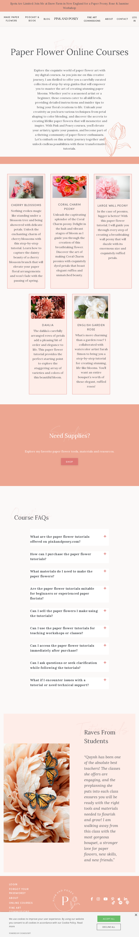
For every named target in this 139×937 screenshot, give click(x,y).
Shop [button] (69, 463)
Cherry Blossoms (26, 206)
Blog (47, 19)
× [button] (135, 915)
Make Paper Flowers (11, 19)
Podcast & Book (32, 19)
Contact (122, 19)
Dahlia (48, 326)
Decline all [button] (108, 927)
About (109, 19)
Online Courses (21, 903)
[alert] (69, 924)
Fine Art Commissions (92, 19)
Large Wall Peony (113, 207)
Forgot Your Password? (19, 891)
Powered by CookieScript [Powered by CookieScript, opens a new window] (20, 933)
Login (13, 884)
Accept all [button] (109, 918)
